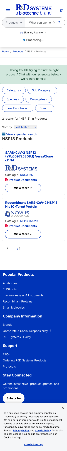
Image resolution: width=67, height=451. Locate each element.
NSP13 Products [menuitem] (36, 51)
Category (13, 90)
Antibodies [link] (10, 283)
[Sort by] (25, 127)
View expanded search (19, 134)
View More (21, 188)
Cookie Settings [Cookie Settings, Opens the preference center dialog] (33, 444)
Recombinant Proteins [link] (17, 301)
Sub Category (41, 90)
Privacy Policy (21, 430)
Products (18, 51)
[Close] (63, 408)
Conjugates (37, 99)
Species (12, 99)
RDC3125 (26, 175)
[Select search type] (12, 23)
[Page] (8, 248)
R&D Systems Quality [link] (17, 337)
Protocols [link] (9, 366)
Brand (44, 108)
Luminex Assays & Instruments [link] (23, 295)
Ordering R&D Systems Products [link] (24, 360)
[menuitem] (5, 51)
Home (5, 51)
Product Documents (21, 180)
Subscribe (14, 398)
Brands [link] (7, 324)
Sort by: (7, 127)
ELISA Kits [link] (10, 289)
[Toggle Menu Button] (8, 9)
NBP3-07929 (29, 221)
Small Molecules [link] (14, 307)
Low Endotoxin (17, 108)
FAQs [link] (6, 354)
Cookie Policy (43, 430)
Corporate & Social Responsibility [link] (25, 331)
